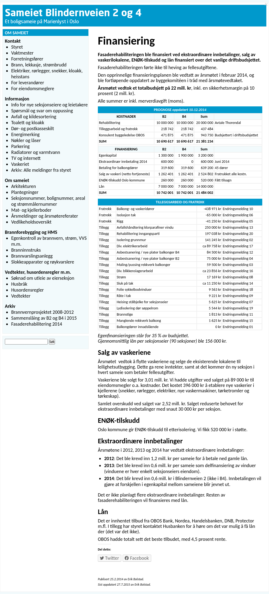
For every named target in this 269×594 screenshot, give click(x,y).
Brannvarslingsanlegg (32, 256)
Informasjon (17, 99)
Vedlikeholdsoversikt (31, 222)
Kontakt (12, 41)
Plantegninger (24, 192)
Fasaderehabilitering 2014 (36, 324)
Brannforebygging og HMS (31, 232)
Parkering (20, 146)
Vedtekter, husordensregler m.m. (38, 272)
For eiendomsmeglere (32, 89)
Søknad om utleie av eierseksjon (42, 278)
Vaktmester (22, 53)
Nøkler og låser (26, 140)
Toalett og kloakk (27, 123)
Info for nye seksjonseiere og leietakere (49, 105)
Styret (17, 47)
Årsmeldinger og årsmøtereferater (44, 216)
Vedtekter (20, 296)
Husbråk (19, 284)
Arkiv (10, 306)
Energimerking (25, 134)
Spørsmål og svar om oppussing (42, 111)
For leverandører (27, 83)
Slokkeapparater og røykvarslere (42, 262)
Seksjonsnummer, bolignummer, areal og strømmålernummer (48, 201)
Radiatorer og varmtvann (35, 152)
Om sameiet (17, 180)
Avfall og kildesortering (33, 117)
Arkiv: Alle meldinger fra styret (41, 170)
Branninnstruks (26, 250)
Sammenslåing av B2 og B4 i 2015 (44, 318)
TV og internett (25, 158)
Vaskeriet (20, 164)
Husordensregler (27, 290)
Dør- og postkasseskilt (32, 128)
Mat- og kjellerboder (31, 210)
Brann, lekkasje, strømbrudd (38, 65)
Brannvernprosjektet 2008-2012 (42, 312)
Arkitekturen (23, 186)
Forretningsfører (27, 59)
